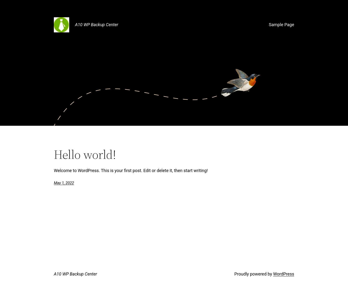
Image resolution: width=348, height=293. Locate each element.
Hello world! (85, 154)
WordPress (283, 273)
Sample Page (281, 24)
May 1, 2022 (64, 183)
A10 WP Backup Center (96, 24)
